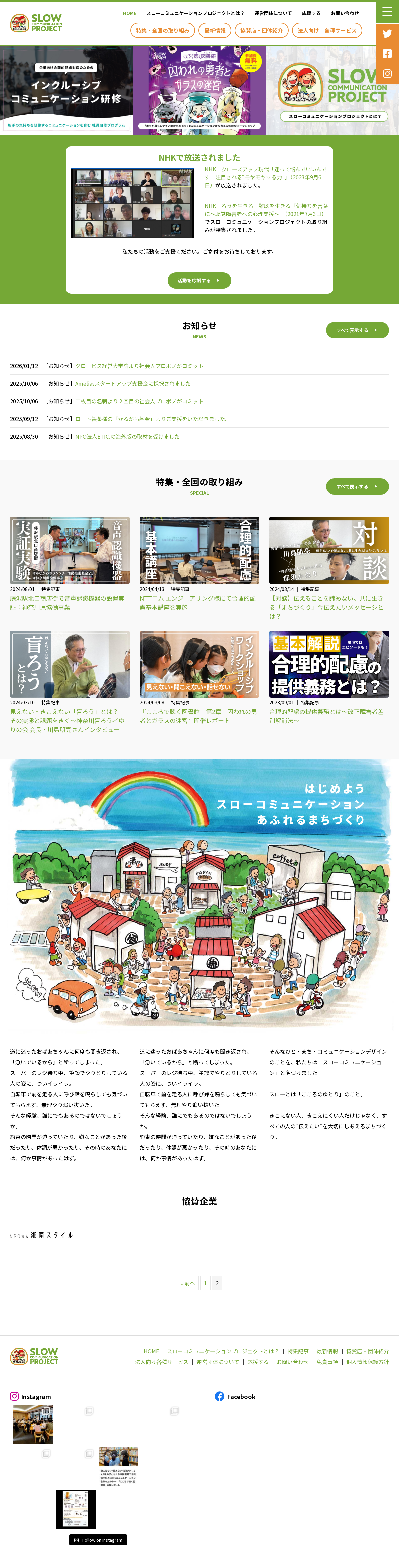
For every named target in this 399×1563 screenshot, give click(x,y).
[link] (128, 13)
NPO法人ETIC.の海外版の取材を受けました (127, 436)
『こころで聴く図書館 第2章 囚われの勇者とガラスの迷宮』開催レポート (198, 716)
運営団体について (217, 1362)
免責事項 (327, 1362)
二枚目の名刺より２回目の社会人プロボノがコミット (139, 401)
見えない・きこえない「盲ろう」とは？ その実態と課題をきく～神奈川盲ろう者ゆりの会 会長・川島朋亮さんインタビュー (67, 720)
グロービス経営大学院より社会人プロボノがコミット (139, 366)
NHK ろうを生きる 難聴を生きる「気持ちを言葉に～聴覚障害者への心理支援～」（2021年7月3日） (266, 210)
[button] (387, 11)
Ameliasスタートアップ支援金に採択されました (133, 383)
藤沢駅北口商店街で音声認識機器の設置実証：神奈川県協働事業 (67, 602)
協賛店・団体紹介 (367, 1351)
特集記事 (298, 1351)
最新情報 (327, 1351)
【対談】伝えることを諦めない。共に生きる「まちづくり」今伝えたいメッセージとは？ (326, 607)
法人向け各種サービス (161, 1362)
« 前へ (187, 1283)
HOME (151, 1351)
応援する (258, 1362)
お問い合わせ (293, 1362)
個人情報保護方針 (367, 1362)
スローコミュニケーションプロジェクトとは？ (223, 1351)
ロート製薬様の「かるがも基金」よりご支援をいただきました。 (152, 419)
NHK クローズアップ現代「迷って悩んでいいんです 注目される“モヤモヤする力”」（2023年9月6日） (266, 177)
